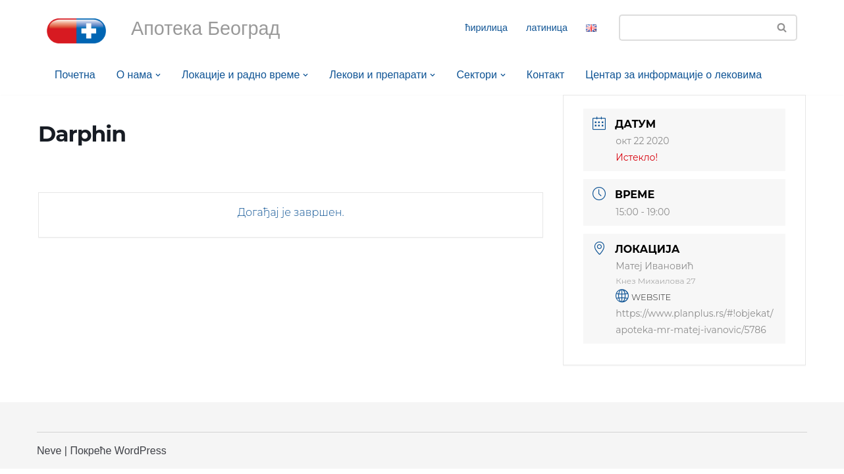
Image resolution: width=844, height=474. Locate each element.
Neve (49, 455)
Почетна (75, 74)
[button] (158, 75)
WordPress (141, 455)
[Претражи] (693, 27)
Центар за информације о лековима (675, 74)
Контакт (546, 74)
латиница (546, 27)
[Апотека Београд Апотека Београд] (76, 30)
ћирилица (486, 27)
